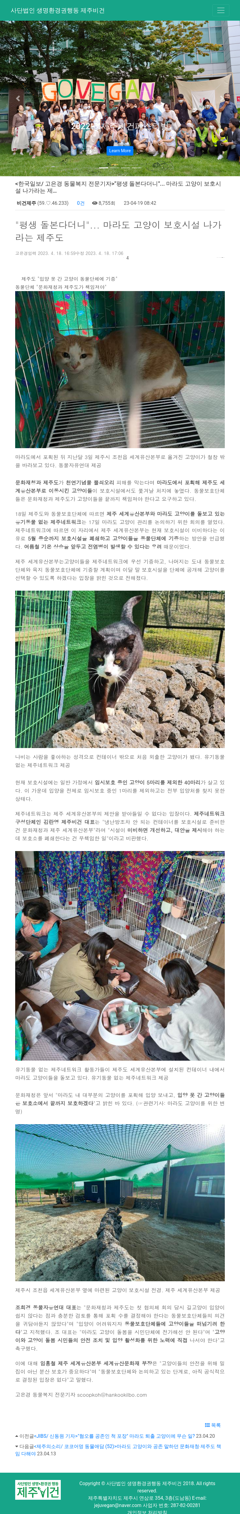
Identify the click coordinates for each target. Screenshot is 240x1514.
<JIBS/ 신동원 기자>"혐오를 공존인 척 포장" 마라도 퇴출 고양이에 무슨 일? (114, 1426)
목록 (213, 1415)
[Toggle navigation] (220, 10)
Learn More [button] (120, 150)
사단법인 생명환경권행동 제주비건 (58, 10)
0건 (80, 203)
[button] (18, 98)
